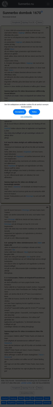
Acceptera (19, 112)
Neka (34, 112)
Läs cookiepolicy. (26, 117)
